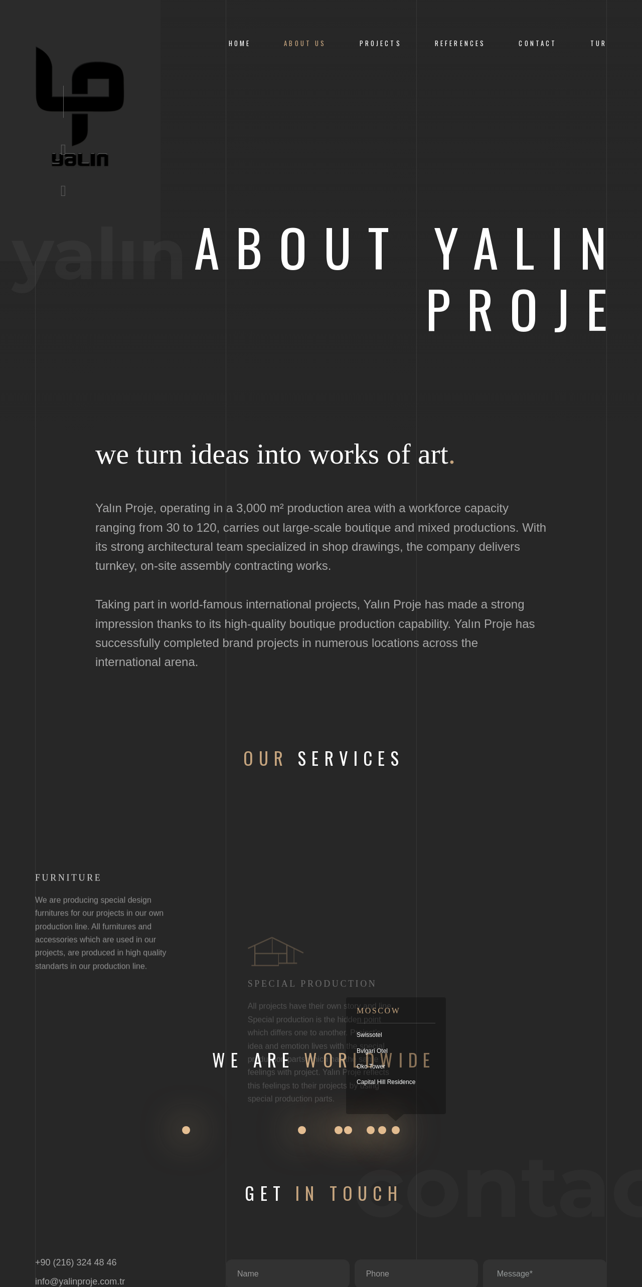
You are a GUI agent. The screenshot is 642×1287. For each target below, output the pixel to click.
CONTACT (538, 43)
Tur (598, 43)
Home (240, 43)
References (460, 43)
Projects (381, 43)
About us (305, 43)
